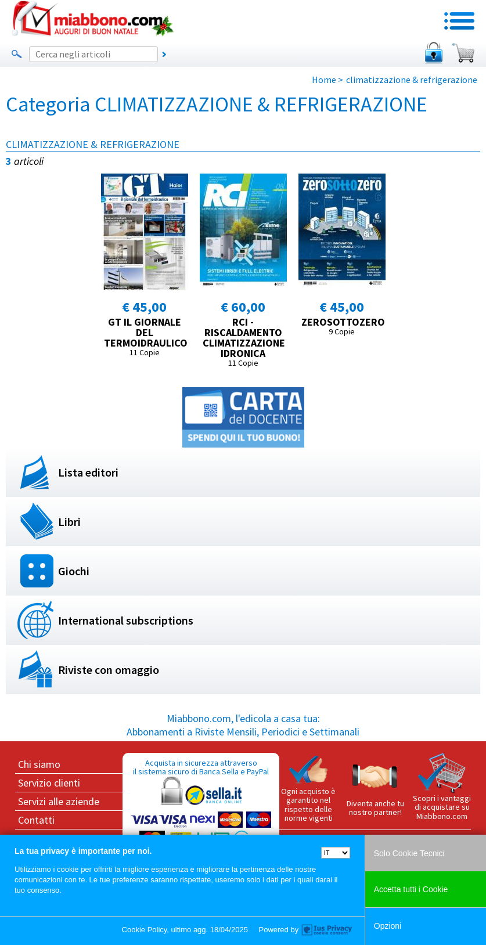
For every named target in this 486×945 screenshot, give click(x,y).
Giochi (73, 571)
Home (324, 79)
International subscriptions (125, 620)
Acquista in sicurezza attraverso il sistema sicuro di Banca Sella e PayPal (200, 813)
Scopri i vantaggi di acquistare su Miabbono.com (442, 787)
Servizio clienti (49, 782)
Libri (69, 521)
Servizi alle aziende (58, 801)
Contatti (36, 820)
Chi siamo (39, 764)
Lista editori (88, 472)
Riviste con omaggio (108, 669)
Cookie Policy (144, 929)
